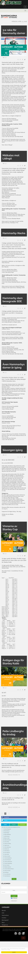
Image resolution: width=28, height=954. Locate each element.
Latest (5, 824)
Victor (18, 750)
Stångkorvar (7, 49)
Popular (14, 824)
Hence (18, 545)
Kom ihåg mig (14, 898)
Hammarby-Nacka (14, 233)
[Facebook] (14, 817)
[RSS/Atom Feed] (15, 933)
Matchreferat (5, 915)
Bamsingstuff (7, 545)
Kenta (18, 49)
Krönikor (4, 917)
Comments (22, 824)
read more (13, 775)
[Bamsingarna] (9, 16)
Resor (3, 922)
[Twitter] (14, 820)
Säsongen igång (13, 449)
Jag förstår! (14, 952)
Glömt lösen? (14, 900)
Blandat (4, 910)
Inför (3, 913)
